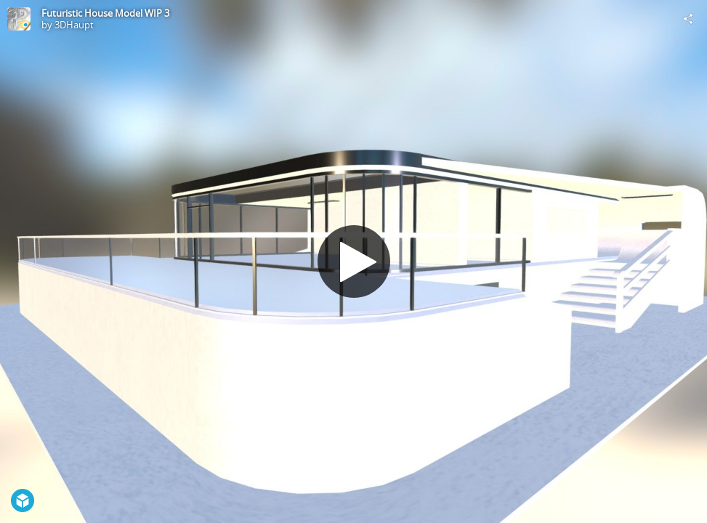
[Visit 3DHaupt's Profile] (19, 19)
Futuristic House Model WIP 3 (105, 13)
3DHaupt (74, 24)
